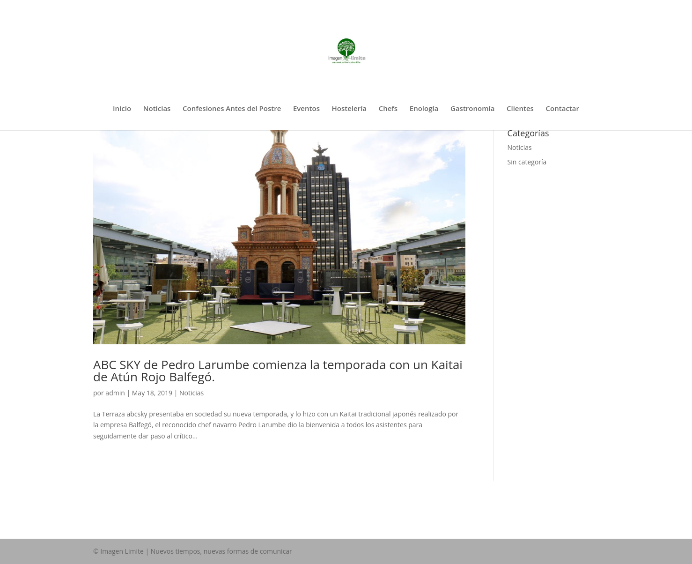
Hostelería (349, 109)
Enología (424, 109)
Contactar (562, 109)
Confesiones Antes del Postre (232, 109)
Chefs (388, 109)
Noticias (157, 109)
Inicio (122, 109)
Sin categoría (527, 161)
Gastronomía (472, 109)
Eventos (306, 109)
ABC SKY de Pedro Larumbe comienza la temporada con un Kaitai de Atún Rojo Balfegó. (278, 370)
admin (115, 392)
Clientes (520, 109)
